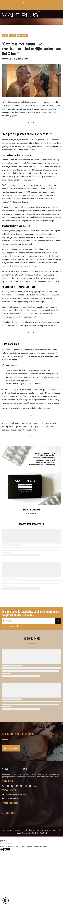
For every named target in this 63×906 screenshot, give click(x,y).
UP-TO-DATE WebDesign (39, 833)
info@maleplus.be (13, 799)
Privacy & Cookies (21, 833)
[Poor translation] (7, 849)
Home (5, 35)
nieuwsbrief (22, 35)
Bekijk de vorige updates (11, 626)
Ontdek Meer (10, 748)
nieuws (12, 35)
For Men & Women (31, 509)
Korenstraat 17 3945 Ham (16, 795)
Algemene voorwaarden (50, 830)
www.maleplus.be (54, 146)
